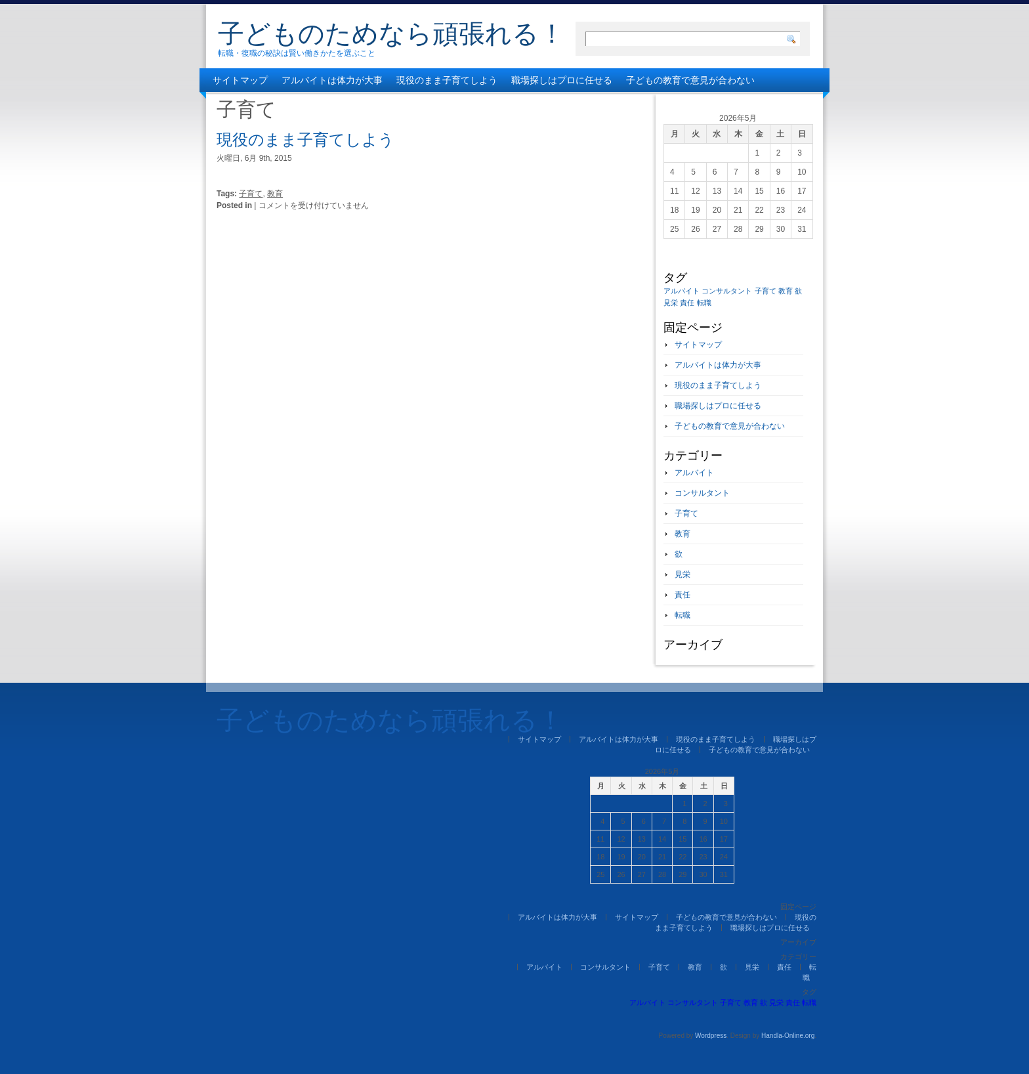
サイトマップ (240, 80)
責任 (682, 594)
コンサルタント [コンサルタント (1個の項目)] (727, 291)
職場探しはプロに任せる (561, 80)
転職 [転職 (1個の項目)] (704, 303)
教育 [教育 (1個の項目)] (785, 291)
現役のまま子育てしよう (446, 80)
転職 (682, 615)
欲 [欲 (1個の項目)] (798, 291)
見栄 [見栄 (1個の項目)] (670, 303)
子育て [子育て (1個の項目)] (765, 291)
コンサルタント (702, 493)
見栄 (682, 574)
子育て (250, 193)
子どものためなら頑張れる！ (391, 33)
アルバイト (694, 472)
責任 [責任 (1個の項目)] (687, 303)
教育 (275, 193)
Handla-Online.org (787, 1035)
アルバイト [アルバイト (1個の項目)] (681, 291)
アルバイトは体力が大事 (332, 80)
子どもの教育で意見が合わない (690, 80)
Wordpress (710, 1035)
